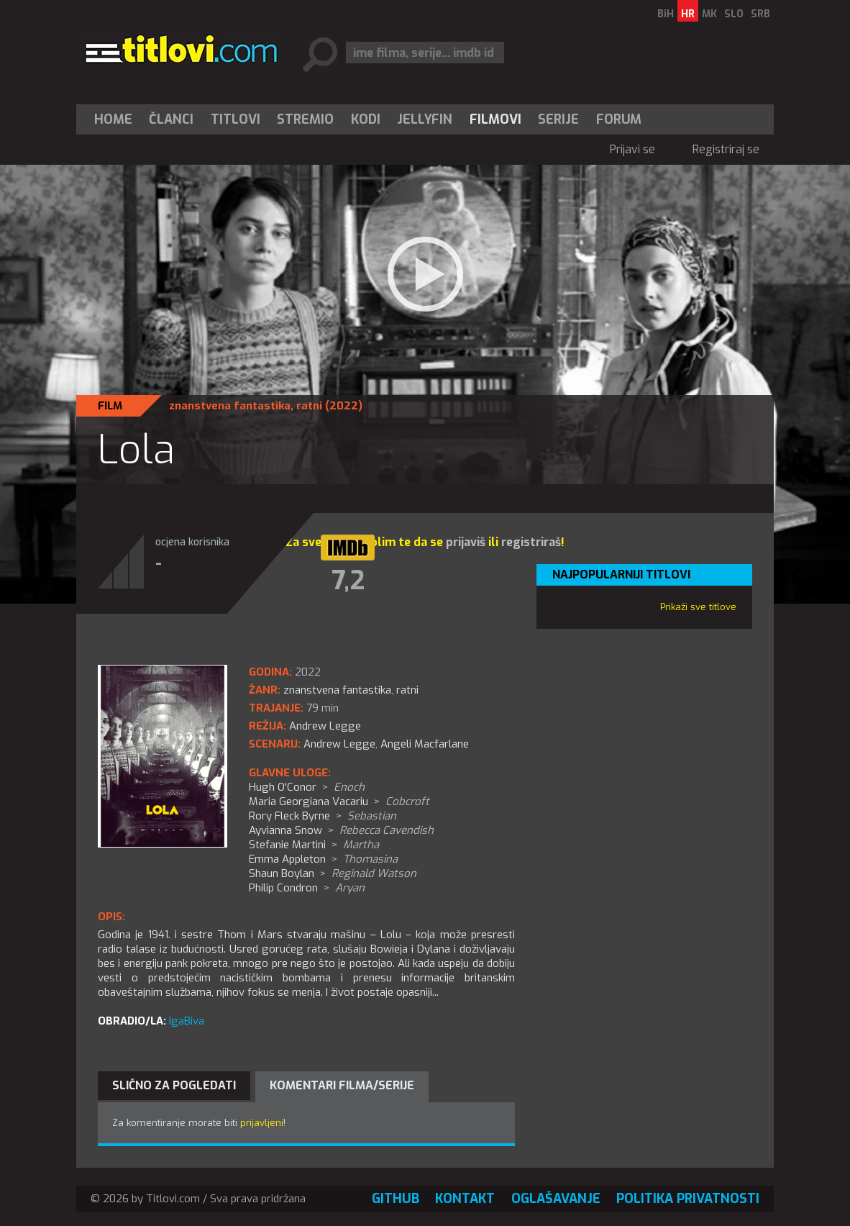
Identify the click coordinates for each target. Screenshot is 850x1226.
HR (688, 14)
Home (113, 119)
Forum (618, 119)
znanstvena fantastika (230, 406)
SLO (734, 14)
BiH (665, 14)
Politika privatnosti (687, 1198)
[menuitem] (116, 119)
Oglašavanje (555, 1198)
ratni (309, 406)
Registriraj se (726, 149)
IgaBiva (186, 1021)
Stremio (305, 119)
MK (709, 14)
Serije (558, 119)
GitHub (395, 1198)
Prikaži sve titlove (698, 607)
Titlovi (235, 119)
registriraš (531, 542)
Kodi (365, 119)
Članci (171, 119)
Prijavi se (632, 149)
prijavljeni (261, 1123)
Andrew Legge (339, 744)
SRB (760, 14)
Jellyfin (424, 119)
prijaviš (465, 542)
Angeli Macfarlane (424, 744)
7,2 (348, 580)
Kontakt (465, 1198)
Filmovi (495, 119)
